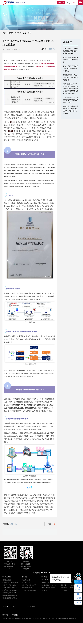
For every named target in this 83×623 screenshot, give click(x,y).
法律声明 (5, 615)
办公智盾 (44, 590)
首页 (4, 33)
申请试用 (61, 2)
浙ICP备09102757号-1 (47, 618)
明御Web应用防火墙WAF (9, 595)
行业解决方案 (26, 580)
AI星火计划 (15, 606)
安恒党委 (63, 585)
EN (74, 2)
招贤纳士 (70, 582)
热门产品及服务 (7, 577)
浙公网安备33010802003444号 (66, 618)
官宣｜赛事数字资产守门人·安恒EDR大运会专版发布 (70, 68)
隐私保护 (72, 587)
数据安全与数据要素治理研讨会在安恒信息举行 (70, 59)
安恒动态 (18, 33)
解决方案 (24, 577)
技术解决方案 (26, 582)
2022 (24, 33)
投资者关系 (64, 590)
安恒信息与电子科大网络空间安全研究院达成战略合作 (70, 77)
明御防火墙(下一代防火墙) (10, 582)
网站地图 (15, 615)
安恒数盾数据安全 (27, 587)
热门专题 (44, 577)
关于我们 (10, 33)
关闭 (51, 524)
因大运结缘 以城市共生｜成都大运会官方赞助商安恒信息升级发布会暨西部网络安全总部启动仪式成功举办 (70, 88)
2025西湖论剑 (31, 606)
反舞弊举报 (64, 587)
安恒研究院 (71, 585)
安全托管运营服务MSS (9, 593)
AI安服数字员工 (46, 582)
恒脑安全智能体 (7, 580)
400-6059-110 (45, 573)
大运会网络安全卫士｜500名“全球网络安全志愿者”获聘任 (70, 100)
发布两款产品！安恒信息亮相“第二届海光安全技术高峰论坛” (70, 51)
